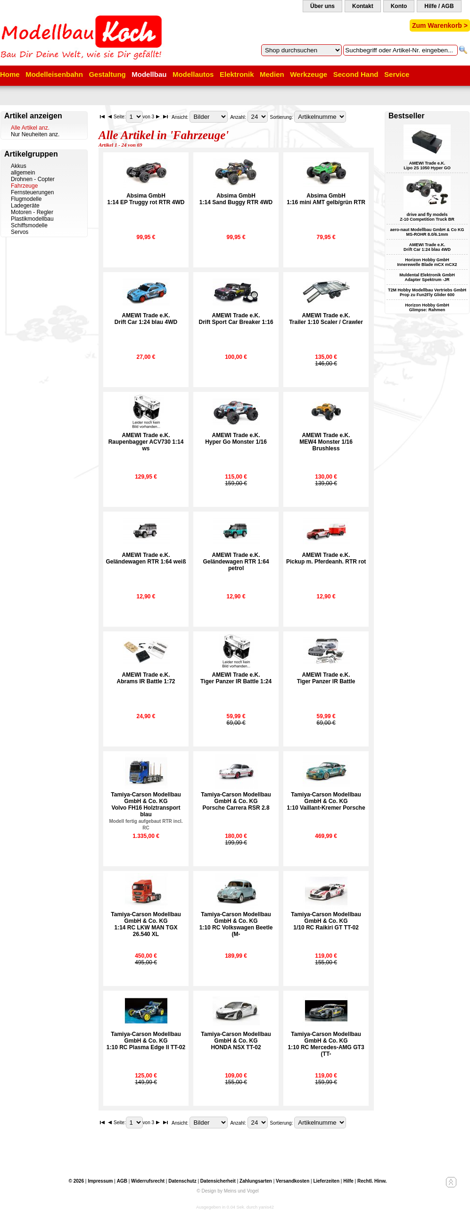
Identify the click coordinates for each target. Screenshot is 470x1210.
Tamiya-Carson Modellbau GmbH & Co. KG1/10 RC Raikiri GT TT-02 (326, 921)
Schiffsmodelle (29, 225)
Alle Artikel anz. (30, 127)
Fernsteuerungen (32, 192)
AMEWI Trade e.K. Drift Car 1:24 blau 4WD (427, 247)
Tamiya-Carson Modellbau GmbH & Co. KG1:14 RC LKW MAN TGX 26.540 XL (146, 924)
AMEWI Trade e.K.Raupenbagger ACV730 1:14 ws (146, 442)
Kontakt (362, 6)
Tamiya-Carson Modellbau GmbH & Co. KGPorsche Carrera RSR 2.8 (236, 801)
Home (10, 74)
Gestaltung (107, 74)
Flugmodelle (26, 199)
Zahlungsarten (255, 1181)
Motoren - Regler (32, 212)
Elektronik (237, 74)
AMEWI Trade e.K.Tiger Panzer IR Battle (326, 678)
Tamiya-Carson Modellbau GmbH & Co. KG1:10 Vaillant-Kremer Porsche (326, 801)
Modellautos (193, 74)
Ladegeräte (25, 205)
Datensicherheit (218, 1181)
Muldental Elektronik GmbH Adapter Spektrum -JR (427, 277)
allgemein (23, 172)
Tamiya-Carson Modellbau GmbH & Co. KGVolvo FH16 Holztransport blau (145, 810)
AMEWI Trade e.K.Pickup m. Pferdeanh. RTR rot (326, 558)
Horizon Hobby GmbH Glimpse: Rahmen (427, 307)
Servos (19, 232)
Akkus (18, 166)
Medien (272, 74)
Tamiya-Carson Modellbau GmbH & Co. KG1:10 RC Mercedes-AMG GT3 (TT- (326, 1044)
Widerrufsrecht (148, 1181)
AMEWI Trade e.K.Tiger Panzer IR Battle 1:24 (236, 678)
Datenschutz (182, 1181)
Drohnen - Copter (33, 179)
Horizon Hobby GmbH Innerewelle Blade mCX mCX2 (427, 262)
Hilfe (348, 1181)
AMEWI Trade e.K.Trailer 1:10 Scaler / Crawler (326, 318)
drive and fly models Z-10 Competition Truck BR (427, 217)
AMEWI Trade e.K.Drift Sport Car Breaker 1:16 (236, 318)
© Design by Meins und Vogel (227, 1190)
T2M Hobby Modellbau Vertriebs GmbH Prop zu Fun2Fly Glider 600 (427, 292)
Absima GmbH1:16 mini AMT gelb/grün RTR (326, 199)
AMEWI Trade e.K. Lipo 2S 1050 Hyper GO (427, 165)
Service (396, 74)
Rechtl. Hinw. (372, 1181)
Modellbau (149, 74)
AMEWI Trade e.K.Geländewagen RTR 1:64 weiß (146, 558)
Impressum (100, 1181)
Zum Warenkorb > (440, 25)
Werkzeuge (308, 74)
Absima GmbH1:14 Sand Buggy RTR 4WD (235, 199)
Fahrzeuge (24, 185)
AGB (122, 1181)
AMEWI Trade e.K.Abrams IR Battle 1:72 (145, 678)
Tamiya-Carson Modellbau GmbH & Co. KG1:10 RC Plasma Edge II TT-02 (146, 1041)
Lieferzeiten (326, 1181)
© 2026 (76, 1181)
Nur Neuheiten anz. (35, 134)
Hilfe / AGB (439, 6)
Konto (399, 6)
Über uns (322, 6)
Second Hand (356, 74)
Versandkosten (292, 1181)
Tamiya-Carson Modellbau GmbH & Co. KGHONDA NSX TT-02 (236, 1041)
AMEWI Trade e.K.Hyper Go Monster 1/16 (236, 438)
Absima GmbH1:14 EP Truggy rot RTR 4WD (146, 199)
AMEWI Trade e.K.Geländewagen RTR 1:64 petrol (236, 562)
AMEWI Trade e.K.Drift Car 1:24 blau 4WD (146, 318)
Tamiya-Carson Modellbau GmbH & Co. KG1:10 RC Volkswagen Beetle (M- (236, 924)
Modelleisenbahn (54, 74)
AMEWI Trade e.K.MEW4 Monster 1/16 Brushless (326, 442)
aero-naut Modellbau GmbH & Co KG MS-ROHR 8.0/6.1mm (427, 232)
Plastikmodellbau (32, 218)
